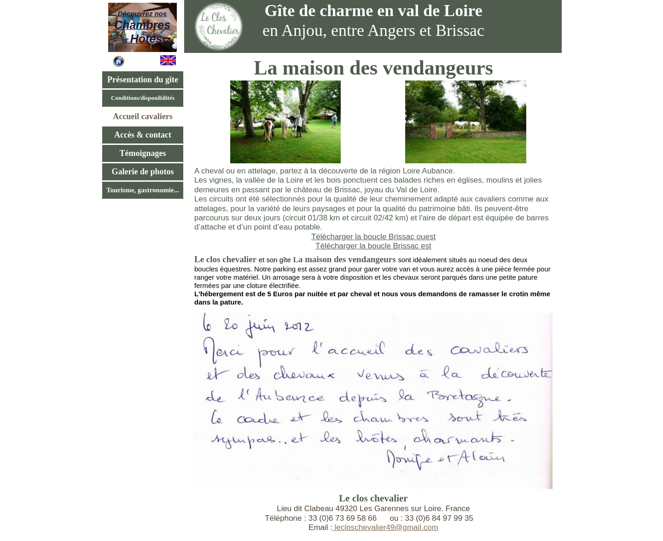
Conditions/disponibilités (142, 97)
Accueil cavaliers (142, 116)
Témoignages (143, 153)
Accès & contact (142, 134)
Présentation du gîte (142, 79)
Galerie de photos (143, 171)
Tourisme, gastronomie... (142, 190)
